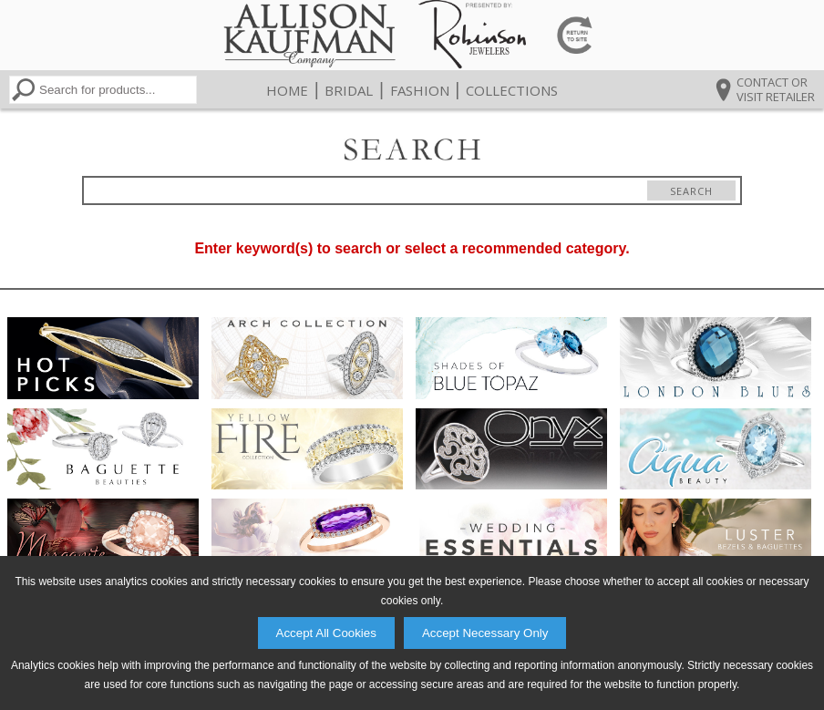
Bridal (348, 90)
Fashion (419, 90)
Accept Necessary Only (485, 633)
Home (287, 90)
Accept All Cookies (326, 633)
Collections (512, 90)
